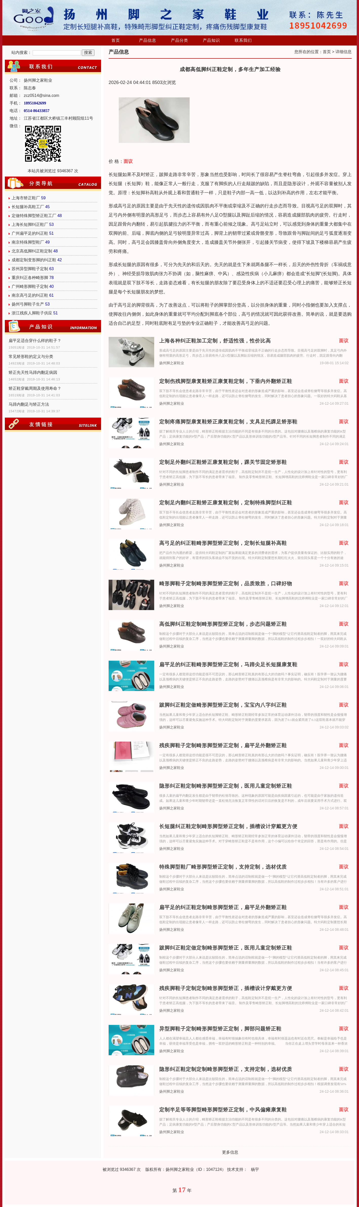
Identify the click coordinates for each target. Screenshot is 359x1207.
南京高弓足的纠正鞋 (30, 295)
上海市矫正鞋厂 (26, 198)
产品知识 (211, 40)
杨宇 (255, 1169)
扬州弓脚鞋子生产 (28, 304)
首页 (115, 40)
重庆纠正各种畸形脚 (30, 277)
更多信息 (230, 1152)
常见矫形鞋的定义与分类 (31, 356)
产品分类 (179, 40)
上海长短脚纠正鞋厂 (30, 224)
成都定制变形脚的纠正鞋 (34, 260)
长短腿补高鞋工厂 (28, 207)
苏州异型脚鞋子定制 (30, 269)
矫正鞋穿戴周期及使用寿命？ (35, 388)
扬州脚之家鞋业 (171, 363)
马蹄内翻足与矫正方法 (29, 404)
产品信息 (147, 40)
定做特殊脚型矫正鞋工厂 (34, 215)
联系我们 (243, 40)
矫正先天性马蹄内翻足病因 (33, 372)
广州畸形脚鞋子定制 (30, 286)
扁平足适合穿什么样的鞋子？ (35, 340)
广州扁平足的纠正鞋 (30, 233)
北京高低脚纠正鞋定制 (32, 251)
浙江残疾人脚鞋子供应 (32, 313)
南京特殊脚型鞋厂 (28, 242)
